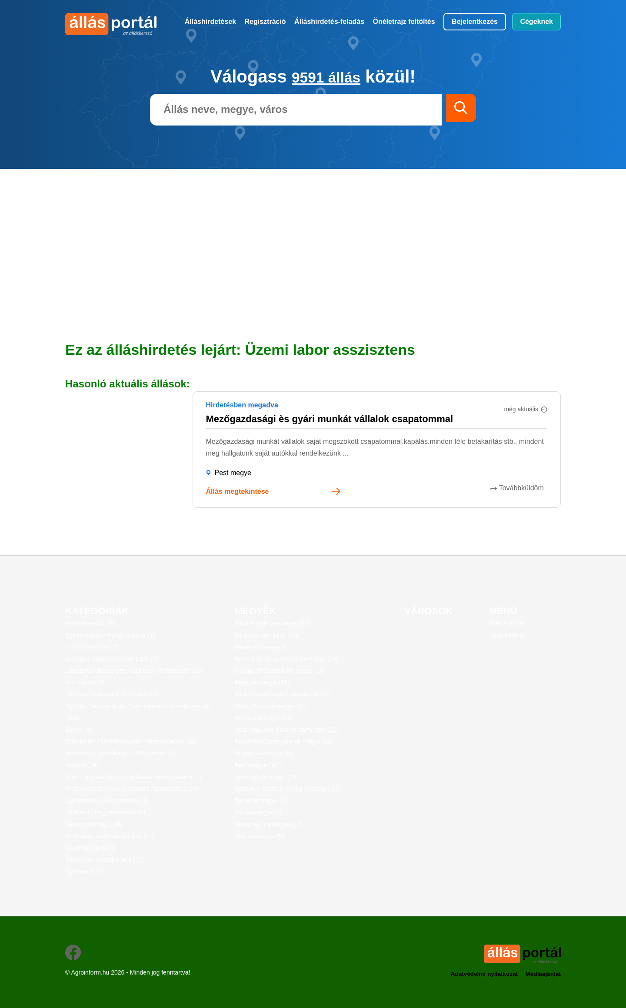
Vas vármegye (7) (258, 812)
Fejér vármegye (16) (262, 682)
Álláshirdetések (210, 21)
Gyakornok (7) (84, 871)
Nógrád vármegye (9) (263, 753)
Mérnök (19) (81, 765)
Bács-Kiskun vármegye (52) (272, 623)
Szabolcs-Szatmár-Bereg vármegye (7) (287, 788)
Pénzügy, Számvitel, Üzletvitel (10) (112, 694)
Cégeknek (536, 21)
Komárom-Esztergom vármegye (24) (284, 741)
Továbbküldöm (525, 488)
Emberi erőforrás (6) (92, 647)
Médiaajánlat (542, 973)
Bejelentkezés (475, 21)
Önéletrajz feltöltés (404, 21)
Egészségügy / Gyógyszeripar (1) (110, 635)
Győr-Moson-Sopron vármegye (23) (283, 694)
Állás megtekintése (237, 491)
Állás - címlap (507, 623)
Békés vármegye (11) (264, 647)
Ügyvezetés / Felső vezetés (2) (107, 800)
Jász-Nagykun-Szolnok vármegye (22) (286, 729)
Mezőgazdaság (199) (94, 824)
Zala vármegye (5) (259, 836)
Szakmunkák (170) (90, 847)
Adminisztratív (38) (90, 623)
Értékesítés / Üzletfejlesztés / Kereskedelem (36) (130, 741)
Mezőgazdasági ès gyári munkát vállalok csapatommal (329, 419)
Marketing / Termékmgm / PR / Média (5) (120, 753)
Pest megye (233, 472)
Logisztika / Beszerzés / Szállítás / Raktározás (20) (133, 670)
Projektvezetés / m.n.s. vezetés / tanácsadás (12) (131, 788)
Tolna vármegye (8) (261, 800)
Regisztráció (265, 21)
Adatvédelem (507, 635)
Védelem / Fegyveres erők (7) (105, 812)
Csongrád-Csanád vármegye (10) (280, 670)
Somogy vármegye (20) (266, 776)
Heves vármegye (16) (264, 717)
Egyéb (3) (78, 729)
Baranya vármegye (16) (266, 635)
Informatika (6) (84, 682)
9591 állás (326, 76)
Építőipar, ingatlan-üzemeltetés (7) (111, 658)
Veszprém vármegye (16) (269, 824)
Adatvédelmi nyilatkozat (481, 973)
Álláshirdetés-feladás (329, 21)
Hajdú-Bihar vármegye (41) (271, 706)
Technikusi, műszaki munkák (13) (110, 836)
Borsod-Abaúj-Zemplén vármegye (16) (286, 658)
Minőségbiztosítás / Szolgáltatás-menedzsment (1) (133, 776)
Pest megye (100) (259, 765)
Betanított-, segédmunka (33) (104, 859)
